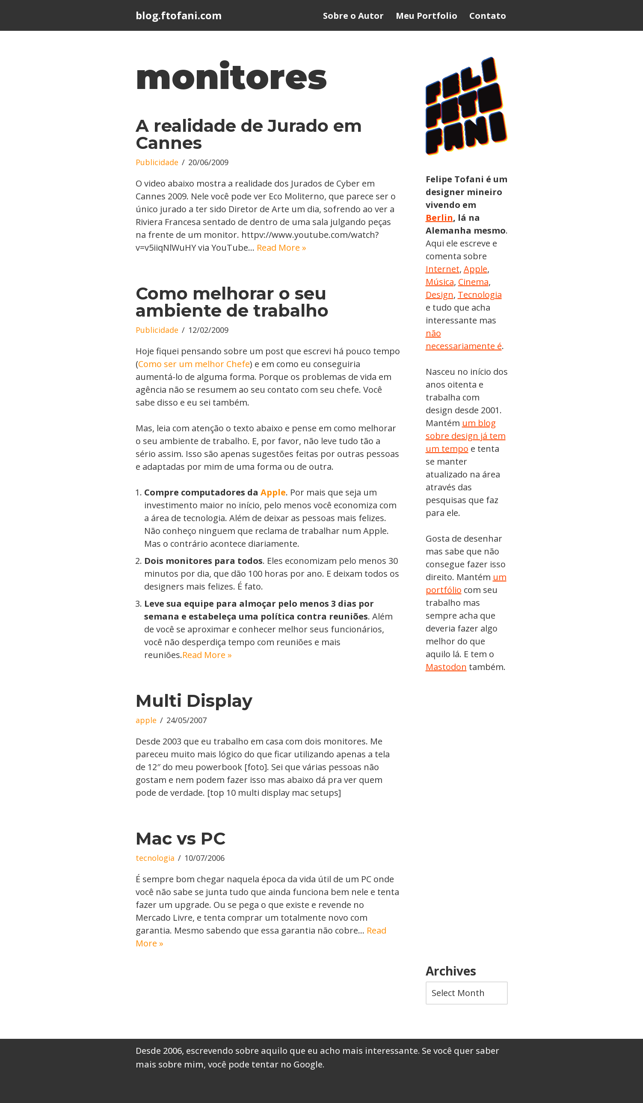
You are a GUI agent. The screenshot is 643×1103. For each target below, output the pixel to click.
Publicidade (157, 162)
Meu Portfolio (426, 15)
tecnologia (155, 858)
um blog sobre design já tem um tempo (466, 435)
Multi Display (194, 700)
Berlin (439, 217)
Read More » (281, 247)
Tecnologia (480, 294)
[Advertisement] (467, 819)
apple (146, 720)
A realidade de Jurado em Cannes (249, 134)
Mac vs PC (180, 838)
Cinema (473, 282)
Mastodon (446, 667)
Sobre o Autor (353, 15)
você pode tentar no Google (265, 1064)
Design (439, 294)
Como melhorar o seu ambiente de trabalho (232, 302)
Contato (487, 15)
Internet (442, 269)
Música (440, 282)
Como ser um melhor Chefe (194, 364)
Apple (273, 492)
